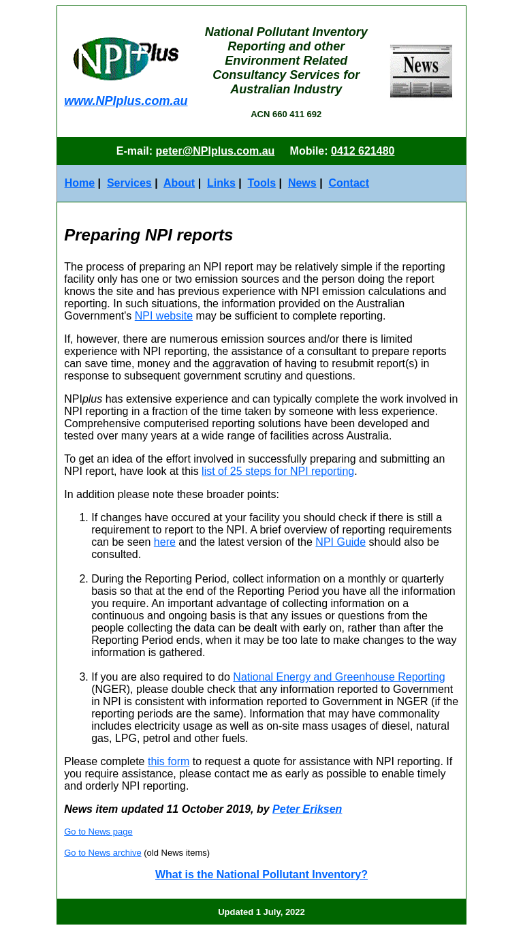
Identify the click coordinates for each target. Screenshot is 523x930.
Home (80, 183)
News (302, 183)
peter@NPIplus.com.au (215, 151)
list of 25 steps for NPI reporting (278, 471)
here (165, 542)
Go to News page (98, 831)
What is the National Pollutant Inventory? (261, 874)
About (179, 183)
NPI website (164, 316)
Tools (262, 183)
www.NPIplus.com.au (125, 101)
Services (129, 183)
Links (221, 183)
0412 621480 (362, 151)
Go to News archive (102, 853)
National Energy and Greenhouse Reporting (339, 677)
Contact (349, 183)
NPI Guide (340, 542)
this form (168, 761)
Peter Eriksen (307, 809)
